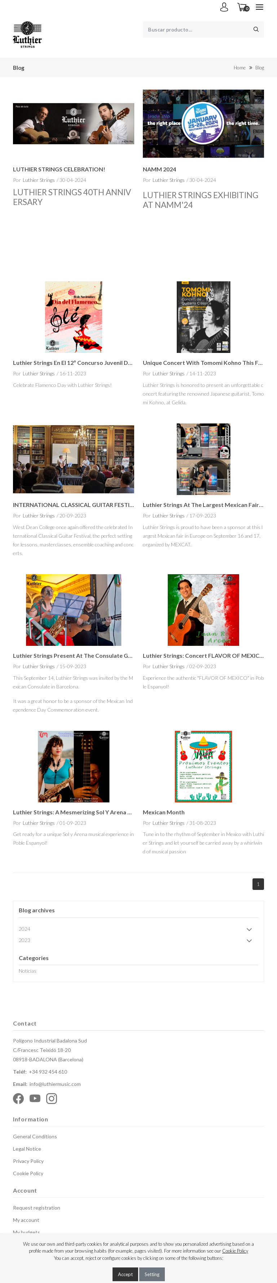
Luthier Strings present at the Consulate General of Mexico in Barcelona (73, 655)
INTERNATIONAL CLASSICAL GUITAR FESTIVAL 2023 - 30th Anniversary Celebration (73, 504)
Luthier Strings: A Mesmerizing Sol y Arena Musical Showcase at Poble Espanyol (73, 812)
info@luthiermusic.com (55, 1084)
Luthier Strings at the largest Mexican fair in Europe (203, 504)
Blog (259, 68)
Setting (152, 1274)
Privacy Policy (28, 1161)
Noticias (27, 971)
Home (240, 68)
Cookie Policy (28, 1173)
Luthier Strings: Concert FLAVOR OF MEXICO (203, 655)
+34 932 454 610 (48, 1072)
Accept (125, 1274)
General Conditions (35, 1136)
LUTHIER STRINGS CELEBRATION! (59, 169)
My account (26, 1220)
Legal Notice (27, 1149)
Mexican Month (164, 812)
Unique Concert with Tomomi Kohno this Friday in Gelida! (203, 362)
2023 (137, 940)
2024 (137, 929)
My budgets (26, 1232)
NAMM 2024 (159, 169)
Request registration (36, 1208)
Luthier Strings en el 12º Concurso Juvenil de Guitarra (73, 362)
